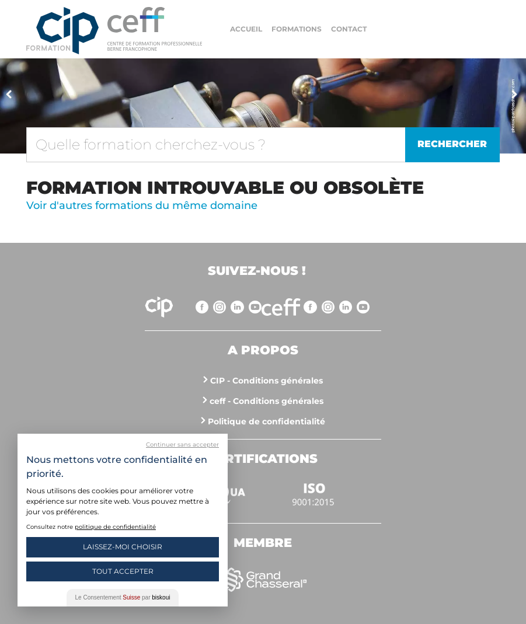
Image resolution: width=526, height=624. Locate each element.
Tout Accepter (123, 571)
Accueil (246, 29)
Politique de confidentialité (266, 421)
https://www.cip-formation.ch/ (154, 29)
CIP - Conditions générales (266, 380)
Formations (296, 29)
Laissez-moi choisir (122, 546)
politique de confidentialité (115, 527)
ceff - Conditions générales (266, 401)
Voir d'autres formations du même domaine (141, 205)
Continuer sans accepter (182, 444)
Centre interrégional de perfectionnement (62, 30)
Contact (349, 29)
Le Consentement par (122, 597)
